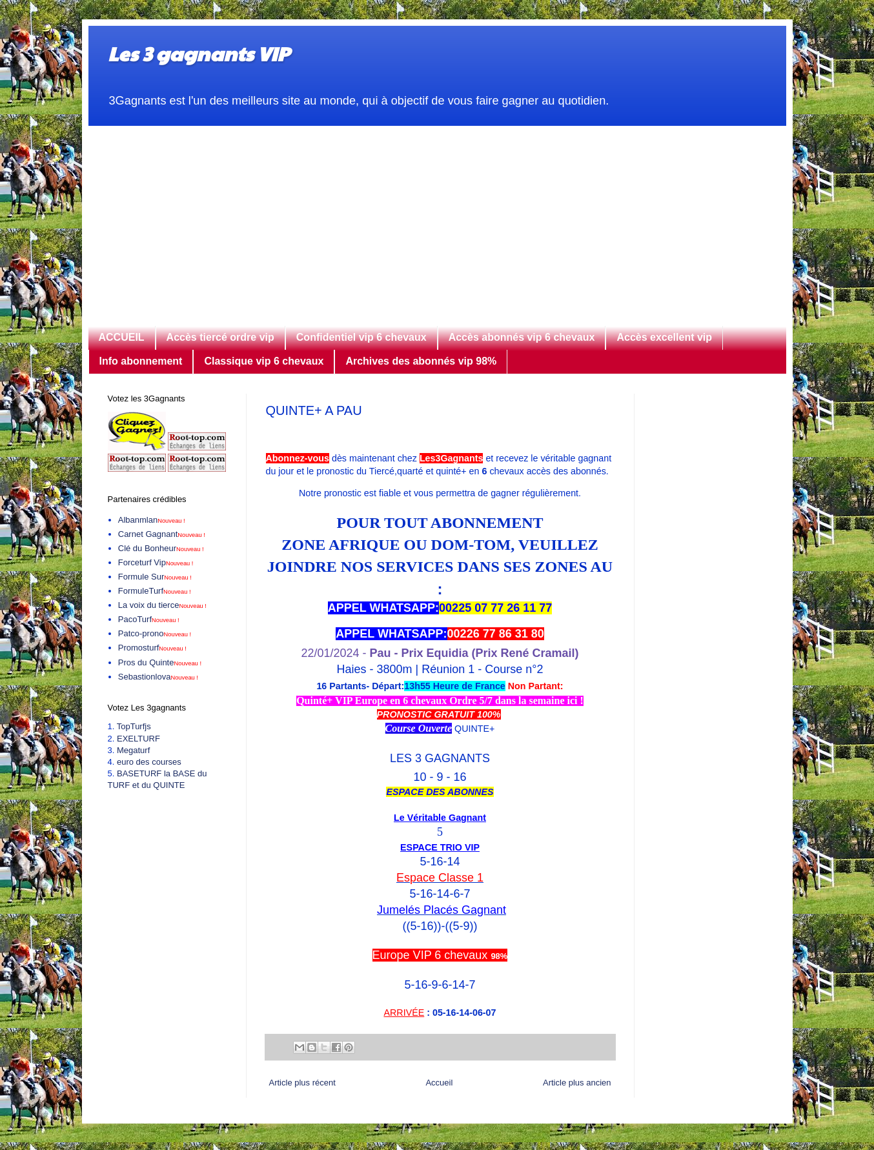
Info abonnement (141, 361)
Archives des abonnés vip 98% (420, 361)
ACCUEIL (122, 337)
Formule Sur (155, 576)
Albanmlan (151, 520)
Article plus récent (302, 1082)
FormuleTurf (154, 591)
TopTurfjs (134, 726)
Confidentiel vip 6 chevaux (361, 337)
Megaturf (133, 750)
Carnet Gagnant (161, 534)
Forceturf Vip (156, 562)
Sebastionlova (158, 676)
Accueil (438, 1082)
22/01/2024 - (439, 653)
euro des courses (149, 762)
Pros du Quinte (159, 662)
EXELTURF (138, 738)
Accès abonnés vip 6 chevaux (522, 337)
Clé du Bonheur (161, 548)
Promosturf (152, 647)
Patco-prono (154, 633)
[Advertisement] (437, 216)
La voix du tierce (162, 605)
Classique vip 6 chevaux (263, 361)
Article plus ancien (577, 1082)
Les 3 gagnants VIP (198, 53)
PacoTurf (148, 619)
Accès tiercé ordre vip (220, 337)
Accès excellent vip (664, 337)
